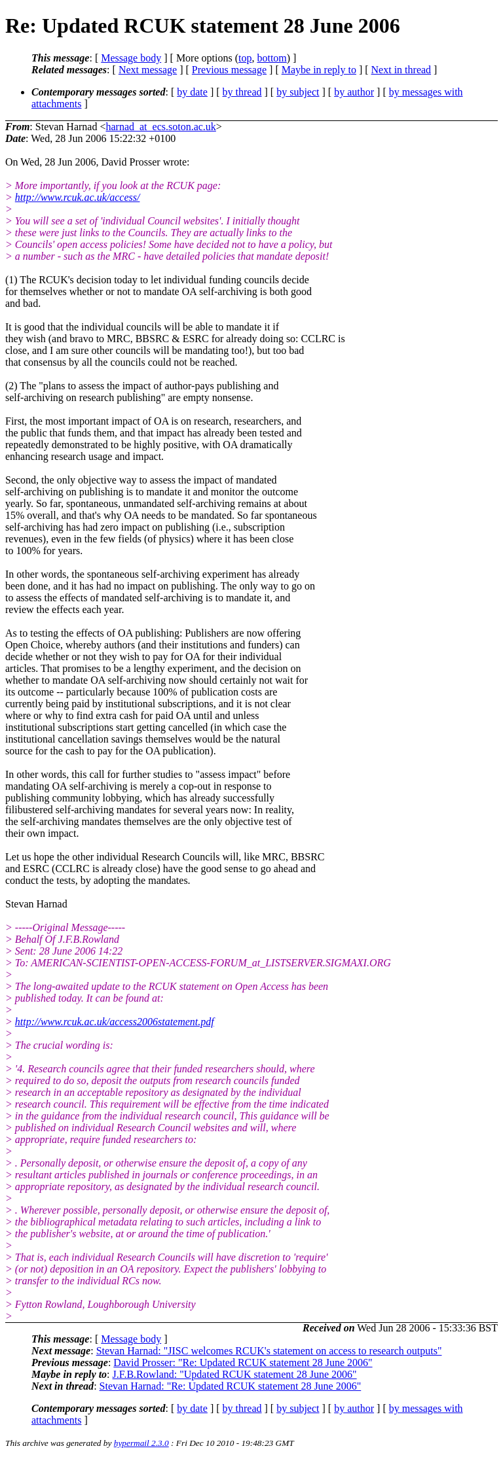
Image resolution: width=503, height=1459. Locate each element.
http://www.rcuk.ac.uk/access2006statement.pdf (114, 1021)
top (245, 57)
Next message (148, 69)
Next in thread (401, 69)
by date (192, 91)
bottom (271, 57)
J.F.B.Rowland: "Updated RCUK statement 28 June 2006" (235, 1374)
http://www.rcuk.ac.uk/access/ (77, 197)
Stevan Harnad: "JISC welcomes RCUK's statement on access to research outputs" (269, 1350)
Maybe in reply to (319, 69)
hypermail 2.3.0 (141, 1443)
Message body (131, 57)
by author (354, 91)
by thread (242, 91)
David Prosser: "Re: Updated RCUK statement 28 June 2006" (242, 1362)
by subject (297, 91)
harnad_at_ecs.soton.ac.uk (160, 126)
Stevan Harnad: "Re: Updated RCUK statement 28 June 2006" (231, 1386)
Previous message (229, 69)
